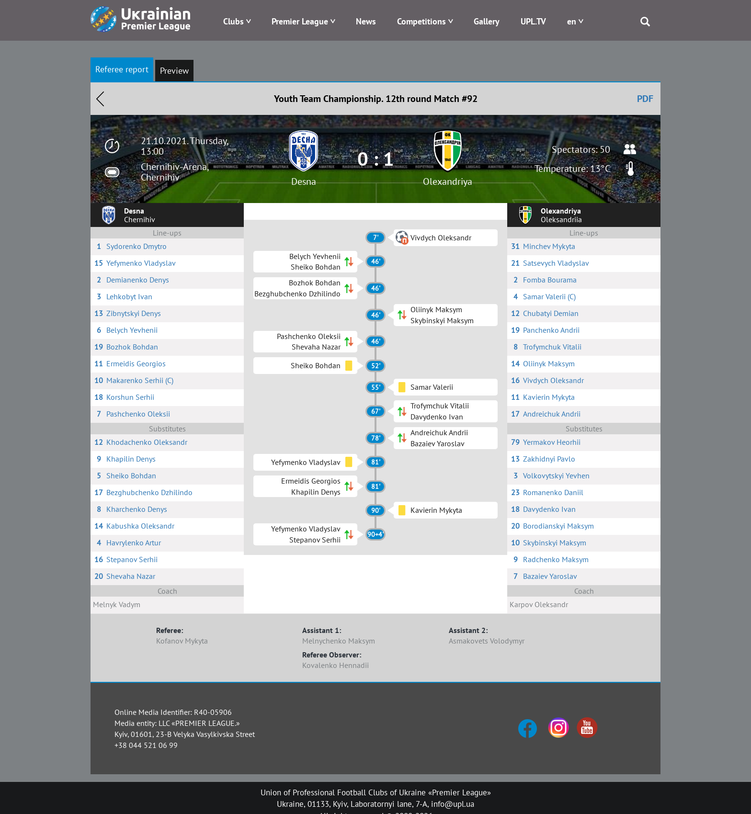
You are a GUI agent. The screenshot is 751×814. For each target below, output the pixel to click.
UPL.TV (533, 21)
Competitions (421, 21)
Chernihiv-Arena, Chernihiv (174, 171)
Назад (100, 99)
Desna (303, 181)
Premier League (300, 21)
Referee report (121, 69)
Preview (174, 70)
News (366, 21)
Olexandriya (447, 181)
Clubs (233, 21)
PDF (645, 98)
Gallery (487, 21)
